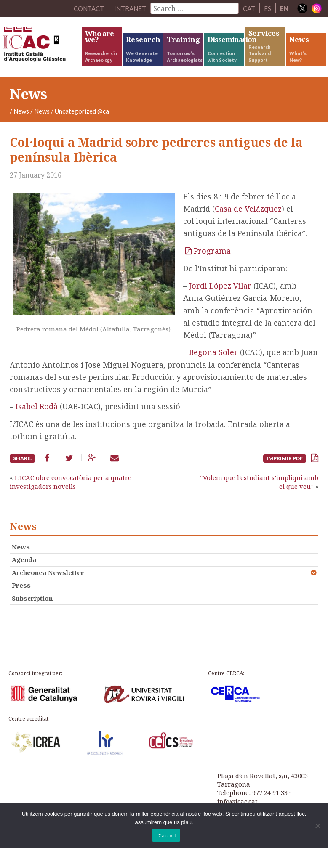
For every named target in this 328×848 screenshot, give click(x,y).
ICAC (41, 46)
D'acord (166, 835)
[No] (317, 826)
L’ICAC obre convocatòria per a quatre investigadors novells (70, 481)
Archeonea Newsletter (48, 572)
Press (21, 585)
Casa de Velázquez (248, 209)
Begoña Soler (213, 352)
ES (267, 8)
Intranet (130, 8)
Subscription (32, 598)
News (21, 111)
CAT (249, 8)
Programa (212, 251)
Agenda (24, 559)
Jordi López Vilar (220, 286)
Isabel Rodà (37, 406)
